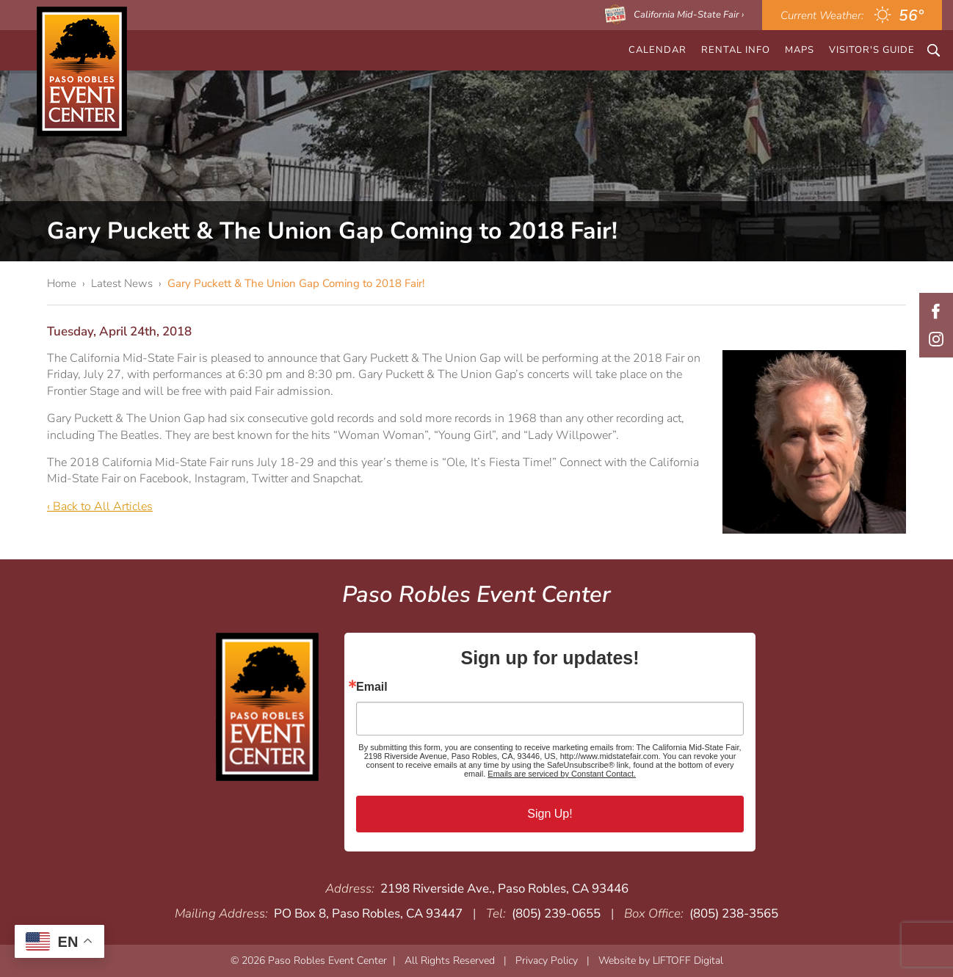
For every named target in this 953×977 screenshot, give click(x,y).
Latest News (122, 283)
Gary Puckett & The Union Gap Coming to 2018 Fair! (295, 283)
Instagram (936, 339)
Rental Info (735, 50)
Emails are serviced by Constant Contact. (562, 773)
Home (61, 283)
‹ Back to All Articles (100, 506)
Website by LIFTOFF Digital (660, 960)
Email (372, 687)
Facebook (936, 311)
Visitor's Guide (872, 50)
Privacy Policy (546, 960)
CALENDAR (657, 50)
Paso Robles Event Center (82, 72)
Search (933, 50)
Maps (799, 50)
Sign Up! (549, 813)
